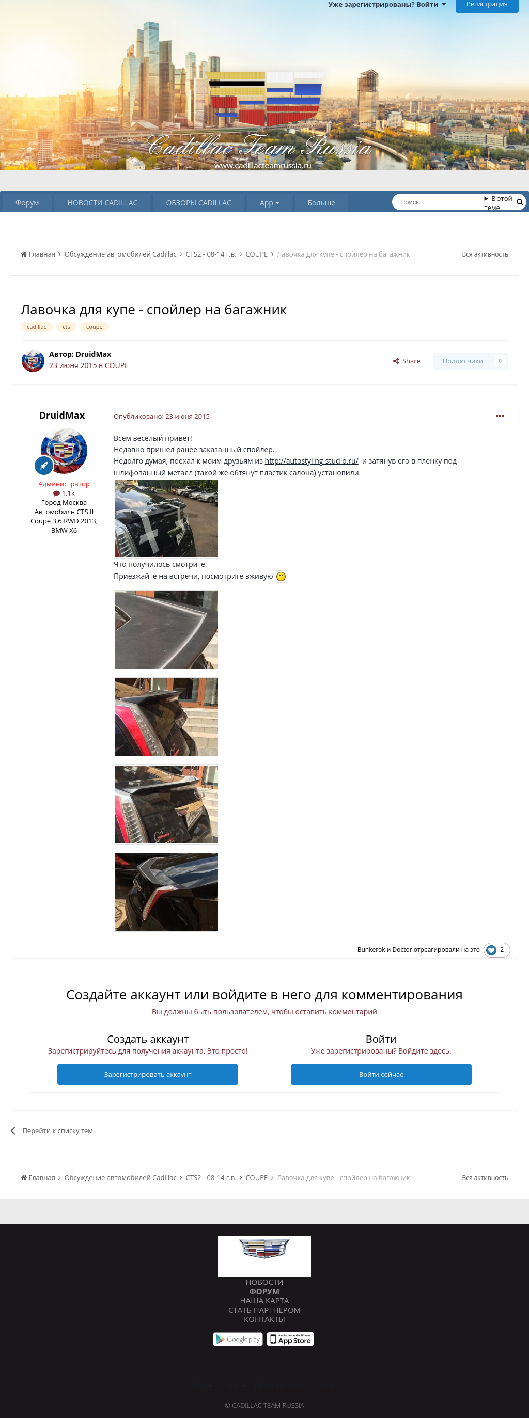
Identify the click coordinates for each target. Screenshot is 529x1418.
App (269, 203)
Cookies (326, 1385)
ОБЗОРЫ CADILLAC (198, 203)
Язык (201, 1385)
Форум (27, 203)
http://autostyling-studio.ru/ (312, 461)
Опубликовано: (162, 416)
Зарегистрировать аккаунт (148, 1074)
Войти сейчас (381, 1074)
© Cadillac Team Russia (264, 1405)
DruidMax (93, 354)
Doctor (402, 949)
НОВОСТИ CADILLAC (102, 203)
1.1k (64, 493)
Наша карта (264, 1300)
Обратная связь (280, 1385)
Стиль (233, 1385)
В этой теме (498, 203)
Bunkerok (371, 949)
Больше (322, 203)
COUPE (117, 365)
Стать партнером (264, 1309)
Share (407, 360)
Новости (264, 1282)
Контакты (264, 1319)
